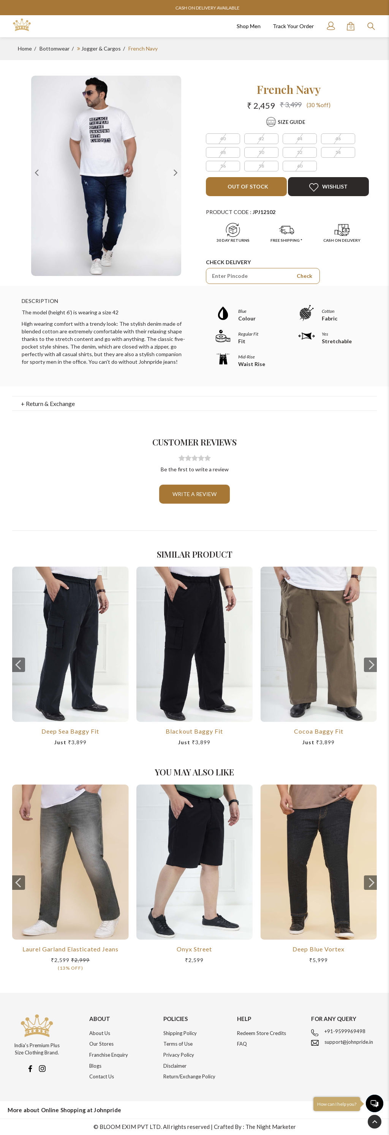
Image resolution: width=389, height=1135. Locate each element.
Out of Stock (247, 186)
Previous (37, 172)
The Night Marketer (270, 1126)
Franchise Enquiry (108, 1055)
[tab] (194, 403)
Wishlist (328, 187)
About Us (99, 1033)
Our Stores (101, 1044)
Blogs (95, 1066)
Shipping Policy (180, 1033)
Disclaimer (175, 1066)
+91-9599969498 (344, 1031)
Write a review (194, 494)
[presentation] (18, 665)
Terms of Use (178, 1044)
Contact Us (101, 1076)
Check (304, 276)
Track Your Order (293, 26)
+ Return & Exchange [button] (48, 403)
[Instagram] (42, 1068)
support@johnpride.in (348, 1042)
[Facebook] (30, 1068)
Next (175, 172)
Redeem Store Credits (261, 1033)
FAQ (242, 1044)
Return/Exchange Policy (189, 1076)
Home (25, 48)
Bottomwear (55, 48)
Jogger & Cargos (101, 48)
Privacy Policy (178, 1055)
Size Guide (291, 122)
